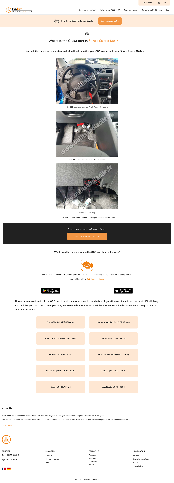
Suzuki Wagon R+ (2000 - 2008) (60, 371)
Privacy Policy (137, 466)
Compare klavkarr (52, 459)
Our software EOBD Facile (152, 10)
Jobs (47, 463)
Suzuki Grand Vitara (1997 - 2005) (113, 355)
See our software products (87, 236)
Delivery (135, 455)
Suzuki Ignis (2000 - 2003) (113, 371)
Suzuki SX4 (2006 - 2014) (60, 355)
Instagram (93, 461)
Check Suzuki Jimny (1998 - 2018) (60, 338)
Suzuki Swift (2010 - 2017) (113, 338)
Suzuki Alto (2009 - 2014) (113, 387)
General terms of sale (140, 459)
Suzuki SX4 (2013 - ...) (61, 387)
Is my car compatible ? (87, 10)
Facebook (92, 455)
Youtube (92, 458)
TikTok (91, 464)
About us (49, 455)
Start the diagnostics (110, 21)
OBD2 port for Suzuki (95, 279)
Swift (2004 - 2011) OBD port (60, 322)
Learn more (7, 426)
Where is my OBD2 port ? (110, 10)
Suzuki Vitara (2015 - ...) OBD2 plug (113, 322)
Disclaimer (136, 463)
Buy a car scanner (131, 10)
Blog (167, 10)
